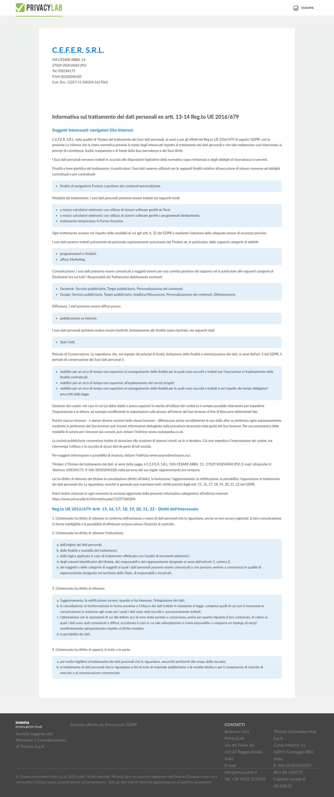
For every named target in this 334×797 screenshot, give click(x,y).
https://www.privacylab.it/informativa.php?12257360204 (93, 499)
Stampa (303, 8)
